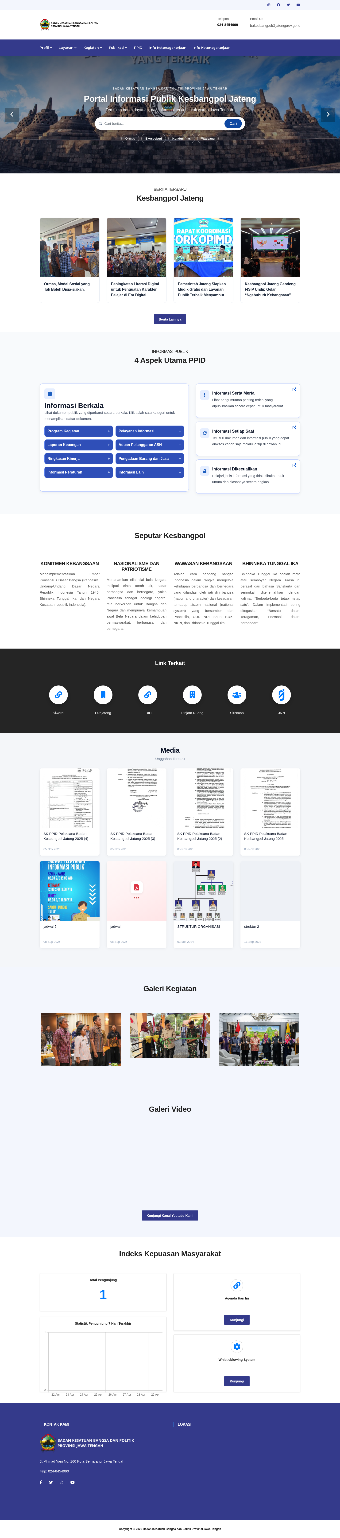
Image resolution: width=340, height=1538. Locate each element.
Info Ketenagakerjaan (167, 48)
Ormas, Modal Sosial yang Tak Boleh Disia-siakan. (67, 286)
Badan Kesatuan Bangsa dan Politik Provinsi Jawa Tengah (182, 1529)
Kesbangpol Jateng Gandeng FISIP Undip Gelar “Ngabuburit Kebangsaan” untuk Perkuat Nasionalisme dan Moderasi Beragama (270, 290)
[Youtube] (72, 1482)
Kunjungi (237, 1320)
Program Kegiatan (63, 431)
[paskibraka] (170, 1035)
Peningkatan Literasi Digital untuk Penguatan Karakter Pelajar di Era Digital (135, 289)
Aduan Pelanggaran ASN (140, 445)
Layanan (67, 48)
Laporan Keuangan (64, 445)
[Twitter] (51, 1482)
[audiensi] (259, 1039)
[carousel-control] (12, 115)
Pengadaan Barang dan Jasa (144, 459)
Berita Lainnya (170, 319)
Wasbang (208, 138)
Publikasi (118, 48)
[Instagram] (61, 1482)
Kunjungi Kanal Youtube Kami (170, 1215)
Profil (46, 48)
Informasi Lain (131, 472)
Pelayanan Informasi (136, 431)
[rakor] (81, 1039)
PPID (138, 48)
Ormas (130, 138)
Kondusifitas (181, 138)
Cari (233, 123)
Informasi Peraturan (64, 472)
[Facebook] (41, 1482)
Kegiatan (93, 48)
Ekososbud (153, 138)
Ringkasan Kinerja (63, 459)
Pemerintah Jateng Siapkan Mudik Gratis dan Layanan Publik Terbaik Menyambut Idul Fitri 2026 (202, 290)
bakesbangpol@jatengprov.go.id (275, 25)
